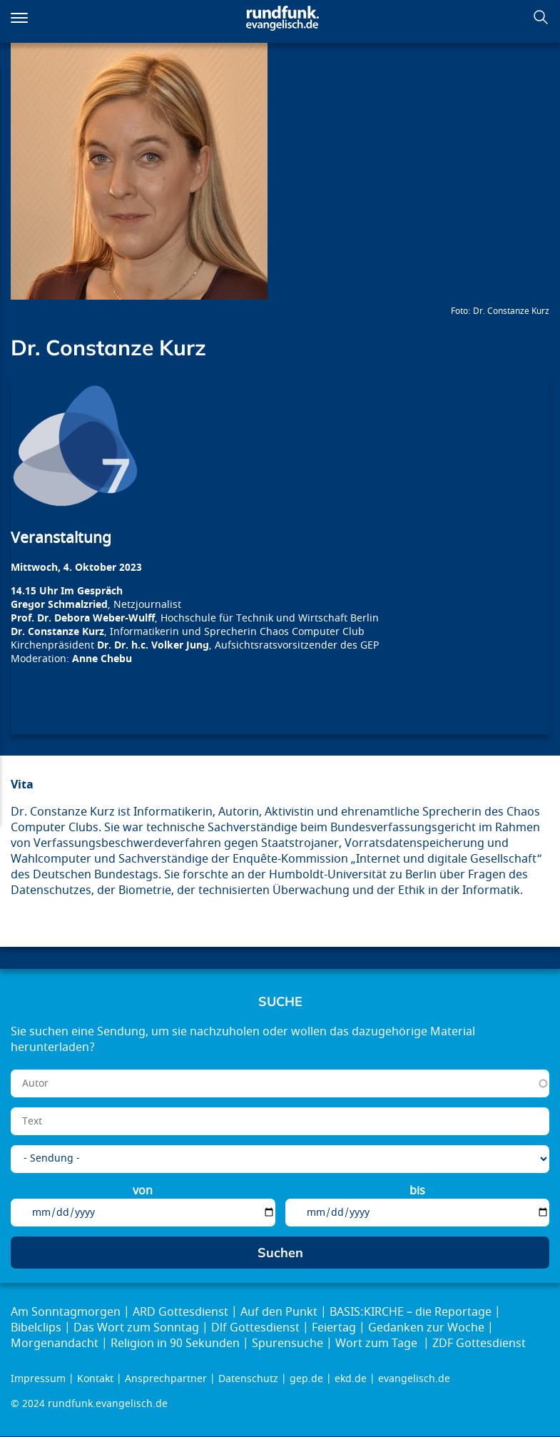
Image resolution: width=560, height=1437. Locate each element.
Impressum (38, 1378)
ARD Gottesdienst (180, 1312)
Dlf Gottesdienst (255, 1327)
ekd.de (351, 1378)
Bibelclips (36, 1327)
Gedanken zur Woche (426, 1327)
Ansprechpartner (166, 1378)
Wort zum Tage (377, 1343)
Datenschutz (248, 1378)
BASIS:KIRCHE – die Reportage (411, 1312)
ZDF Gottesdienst (479, 1343)
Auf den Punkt (278, 1312)
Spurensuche (287, 1343)
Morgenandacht (54, 1343)
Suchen (540, 17)
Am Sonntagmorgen (66, 1312)
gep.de (306, 1378)
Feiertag (334, 1327)
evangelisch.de (414, 1378)
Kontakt (95, 1378)
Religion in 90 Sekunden (175, 1343)
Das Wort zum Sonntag (136, 1327)
